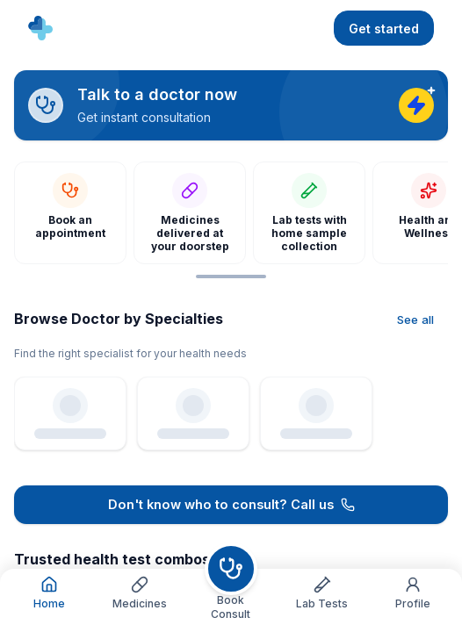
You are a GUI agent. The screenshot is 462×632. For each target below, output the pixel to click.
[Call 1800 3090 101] (231, 504)
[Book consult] (231, 568)
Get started (384, 28)
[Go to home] (40, 28)
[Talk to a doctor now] (231, 105)
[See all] (415, 320)
